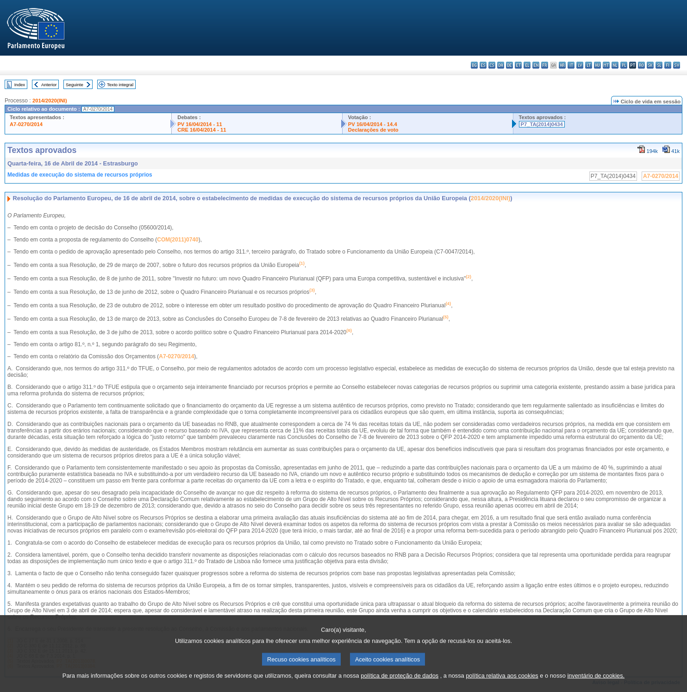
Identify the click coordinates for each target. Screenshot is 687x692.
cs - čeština (491, 65)
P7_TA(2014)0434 (542, 124)
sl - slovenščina (659, 65)
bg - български (474, 65)
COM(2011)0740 (177, 239)
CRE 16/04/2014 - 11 (201, 130)
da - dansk (500, 65)
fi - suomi (667, 65)
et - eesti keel (518, 65)
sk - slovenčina (650, 65)
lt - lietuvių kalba (588, 65)
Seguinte (74, 84)
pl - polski (623, 65)
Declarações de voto (373, 130)
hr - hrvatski (562, 65)
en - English (535, 65)
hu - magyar (597, 65)
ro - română (641, 65)
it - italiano (571, 65)
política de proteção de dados (399, 686)
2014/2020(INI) (49, 100)
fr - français (544, 65)
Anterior (49, 84)
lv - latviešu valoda (579, 65)
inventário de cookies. (596, 686)
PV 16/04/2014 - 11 (199, 124)
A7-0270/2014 (26, 124)
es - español (483, 65)
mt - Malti (606, 65)
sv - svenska (676, 65)
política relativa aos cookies (502, 686)
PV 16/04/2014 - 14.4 (372, 124)
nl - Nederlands (615, 65)
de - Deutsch (509, 65)
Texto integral (120, 84)
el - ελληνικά (527, 65)
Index (19, 84)
